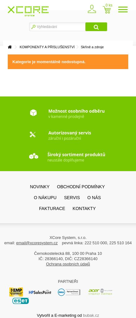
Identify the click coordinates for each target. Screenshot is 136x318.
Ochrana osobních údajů (68, 264)
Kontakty (84, 208)
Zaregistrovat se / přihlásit (92, 10)
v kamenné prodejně (76, 113)
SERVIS (72, 197)
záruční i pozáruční (69, 135)
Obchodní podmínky (81, 186)
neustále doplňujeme (76, 157)
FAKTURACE (52, 208)
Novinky (39, 186)
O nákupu (45, 197)
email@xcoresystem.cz (37, 243)
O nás (94, 197)
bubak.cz (91, 315)
